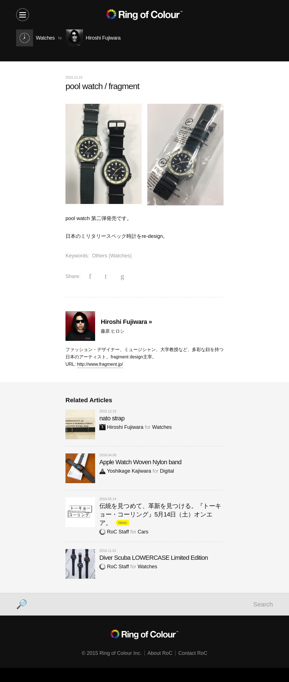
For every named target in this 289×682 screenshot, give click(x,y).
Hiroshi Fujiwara (121, 427)
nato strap (111, 418)
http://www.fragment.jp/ (100, 364)
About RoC (160, 653)
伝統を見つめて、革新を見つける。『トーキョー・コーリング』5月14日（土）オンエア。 (160, 514)
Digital (167, 471)
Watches (162, 427)
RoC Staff (114, 532)
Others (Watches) (112, 256)
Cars (143, 532)
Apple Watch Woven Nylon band (140, 462)
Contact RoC (192, 653)
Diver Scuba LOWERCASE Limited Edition (153, 557)
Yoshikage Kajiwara (125, 471)
